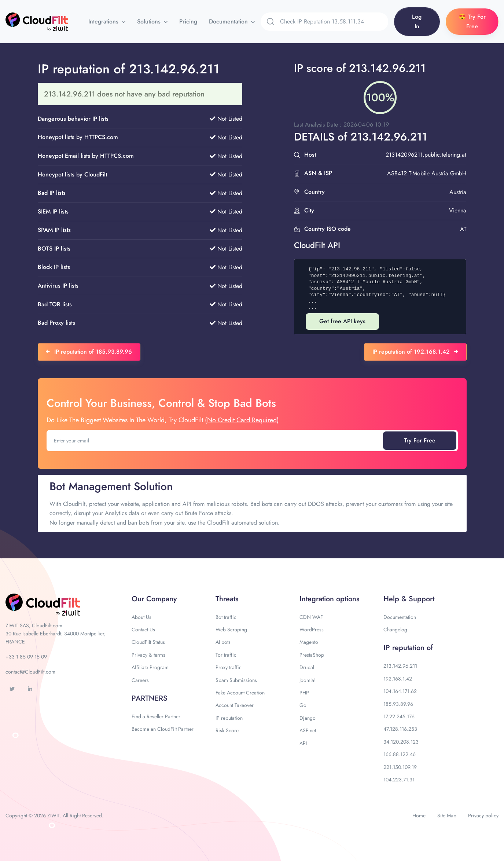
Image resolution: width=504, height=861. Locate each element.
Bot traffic (226, 617)
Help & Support (408, 599)
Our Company (154, 599)
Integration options (329, 599)
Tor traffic (226, 654)
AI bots (223, 642)
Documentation (229, 21)
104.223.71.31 (399, 779)
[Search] (334, 21)
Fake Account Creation (240, 692)
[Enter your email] (215, 440)
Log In (417, 21)
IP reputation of (408, 647)
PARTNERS (150, 698)
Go (302, 705)
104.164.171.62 (400, 691)
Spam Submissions (236, 680)
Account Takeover (235, 705)
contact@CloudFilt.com (30, 671)
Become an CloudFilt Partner (163, 729)
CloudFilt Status (148, 642)
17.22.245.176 (399, 716)
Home (419, 815)
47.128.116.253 (400, 729)
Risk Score (227, 730)
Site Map (446, 815)
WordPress (311, 629)
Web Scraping (231, 629)
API (303, 743)
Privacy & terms (148, 654)
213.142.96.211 (400, 666)
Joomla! (307, 680)
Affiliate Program (150, 667)
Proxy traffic (229, 667)
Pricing (188, 21)
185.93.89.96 (398, 704)
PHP (304, 692)
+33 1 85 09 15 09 (26, 656)
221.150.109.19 (400, 767)
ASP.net (307, 730)
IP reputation (229, 718)
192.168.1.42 (397, 678)
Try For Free (419, 440)
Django (307, 718)
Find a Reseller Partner (156, 716)
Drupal (306, 667)
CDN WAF (311, 617)
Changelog (395, 629)
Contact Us (143, 629)
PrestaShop (311, 654)
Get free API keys (342, 321)
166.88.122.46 (399, 754)
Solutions (149, 21)
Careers (140, 680)
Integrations (104, 21)
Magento (308, 642)
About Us (141, 617)
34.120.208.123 (401, 741)
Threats (227, 599)
